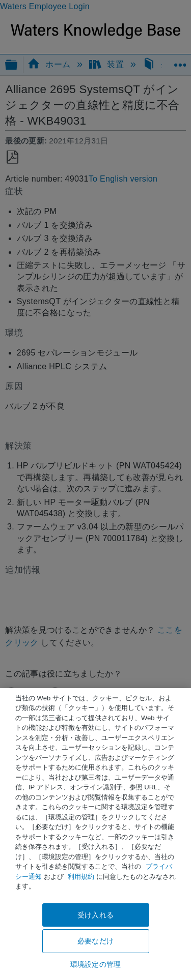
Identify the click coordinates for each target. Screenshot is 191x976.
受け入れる (95, 915)
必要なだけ (95, 941)
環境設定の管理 (95, 964)
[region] (95, 832)
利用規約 (81, 876)
